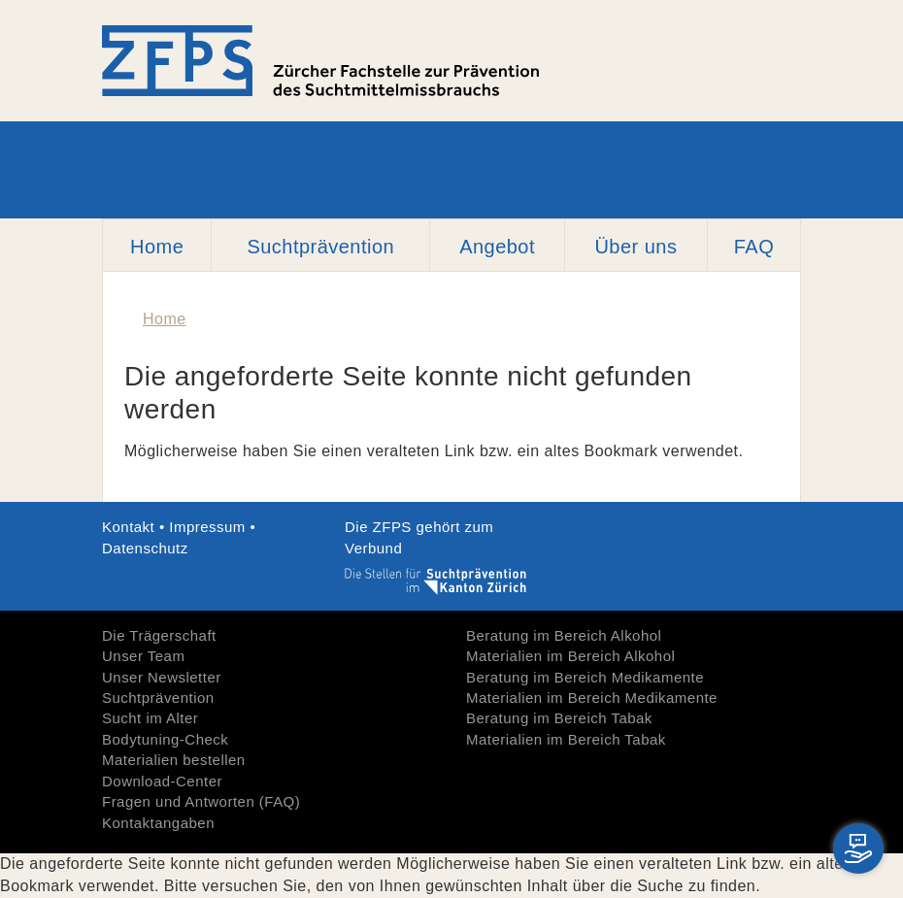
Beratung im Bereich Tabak (559, 718)
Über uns (635, 246)
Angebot (497, 246)
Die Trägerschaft (159, 635)
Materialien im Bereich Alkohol (570, 656)
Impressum (207, 526)
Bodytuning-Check (165, 739)
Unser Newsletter (161, 677)
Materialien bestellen (174, 759)
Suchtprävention (320, 246)
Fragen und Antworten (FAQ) (201, 801)
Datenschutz (145, 548)
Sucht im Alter (150, 718)
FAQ (754, 246)
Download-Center (162, 781)
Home (157, 246)
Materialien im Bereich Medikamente (592, 697)
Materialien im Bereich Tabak (566, 739)
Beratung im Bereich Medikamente (585, 677)
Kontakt (130, 526)
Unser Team (143, 656)
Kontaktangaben (158, 823)
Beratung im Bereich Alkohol (563, 635)
